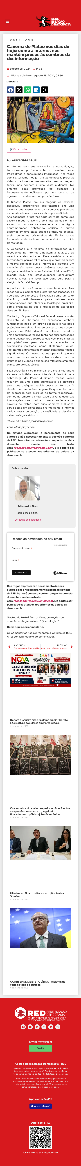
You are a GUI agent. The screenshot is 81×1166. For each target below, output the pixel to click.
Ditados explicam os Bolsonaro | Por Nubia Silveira (37, 895)
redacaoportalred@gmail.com (33, 601)
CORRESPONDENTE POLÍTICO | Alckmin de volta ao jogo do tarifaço (37, 983)
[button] (7, 21)
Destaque (22, 39)
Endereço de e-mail (22, 548)
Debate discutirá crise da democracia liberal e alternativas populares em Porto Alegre (39, 721)
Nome (15, 560)
